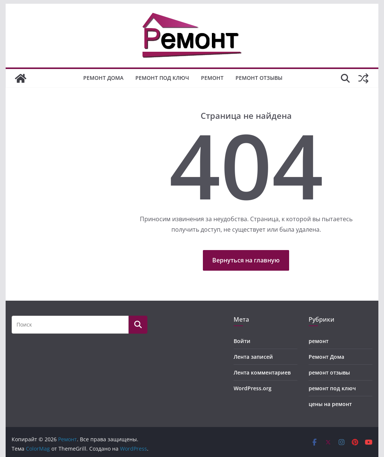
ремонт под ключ (162, 77)
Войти (242, 341)
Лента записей (253, 356)
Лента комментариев (262, 372)
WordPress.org (253, 388)
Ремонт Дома (103, 77)
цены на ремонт (330, 404)
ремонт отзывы (259, 77)
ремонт (212, 77)
